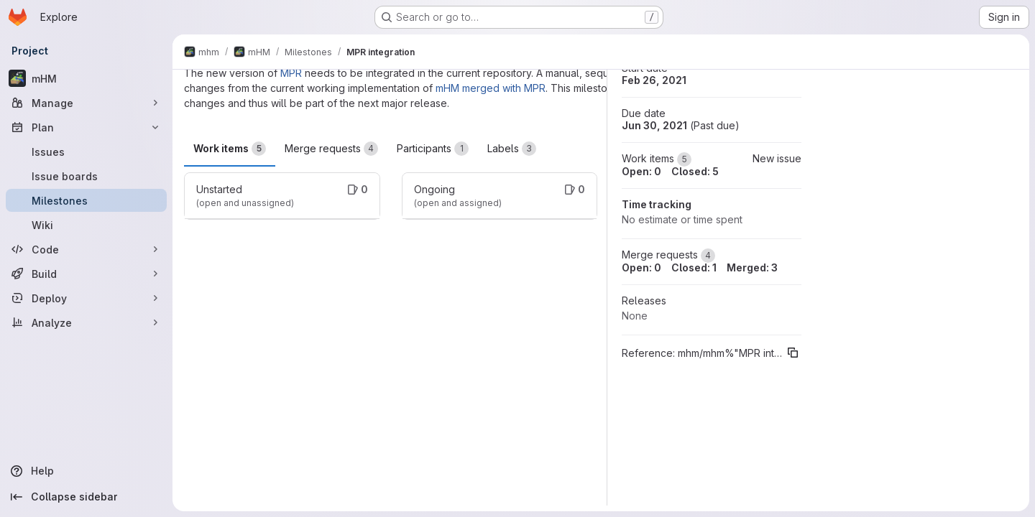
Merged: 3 (752, 267)
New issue (777, 158)
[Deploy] (86, 298)
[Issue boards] (86, 175)
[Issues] (86, 151)
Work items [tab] (229, 148)
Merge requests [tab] (331, 148)
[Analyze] (86, 322)
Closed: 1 (694, 267)
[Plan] (86, 127)
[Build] (86, 273)
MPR (291, 73)
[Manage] (86, 102)
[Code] (86, 249)
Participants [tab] (433, 148)
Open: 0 (641, 171)
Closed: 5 (695, 171)
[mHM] (86, 78)
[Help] (86, 471)
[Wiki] (86, 224)
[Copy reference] (792, 352)
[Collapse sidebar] (86, 496)
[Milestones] (86, 200)
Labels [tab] (511, 148)
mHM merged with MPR (491, 88)
